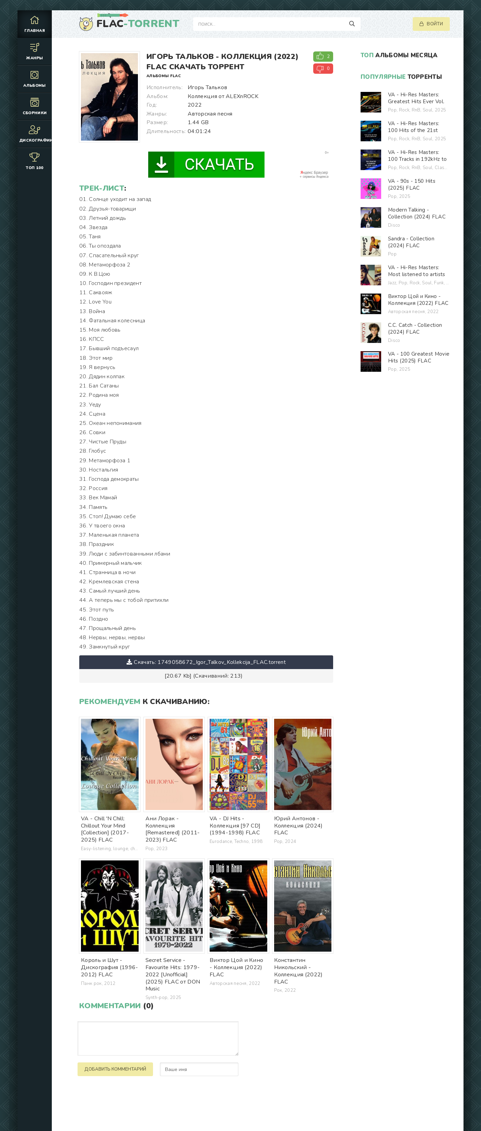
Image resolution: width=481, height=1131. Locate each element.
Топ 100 (34, 161)
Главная (34, 23)
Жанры (34, 51)
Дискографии (35, 133)
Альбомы (34, 78)
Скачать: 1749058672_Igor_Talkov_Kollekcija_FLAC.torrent (206, 662)
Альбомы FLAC (163, 76)
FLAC (137, 24)
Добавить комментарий (115, 1069)
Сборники (34, 106)
